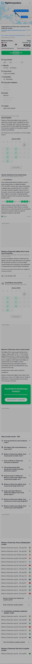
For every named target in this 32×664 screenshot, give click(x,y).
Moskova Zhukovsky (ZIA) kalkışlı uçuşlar (15, 35)
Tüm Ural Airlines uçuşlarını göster (14, 642)
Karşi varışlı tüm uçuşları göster (13, 605)
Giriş (2, 35)
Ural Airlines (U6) (8, 276)
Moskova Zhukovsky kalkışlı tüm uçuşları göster (13, 599)
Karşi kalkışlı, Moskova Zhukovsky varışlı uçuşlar (13, 30)
